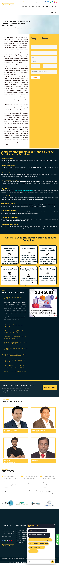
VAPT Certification (20, 545)
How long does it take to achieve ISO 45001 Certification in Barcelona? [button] (14, 343)
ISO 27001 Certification (22, 538)
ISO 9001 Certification (21, 530)
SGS (24, 135)
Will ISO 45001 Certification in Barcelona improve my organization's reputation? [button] (14, 366)
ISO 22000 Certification (22, 536)
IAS (21, 139)
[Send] (52, 561)
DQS (5, 137)
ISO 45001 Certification (22, 534)
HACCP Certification (21, 543)
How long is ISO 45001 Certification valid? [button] (14, 372)
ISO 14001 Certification (22, 532)
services (33, 6)
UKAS (6, 141)
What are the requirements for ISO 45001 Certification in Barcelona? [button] (14, 337)
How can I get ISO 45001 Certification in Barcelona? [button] (13, 360)
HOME (3, 28)
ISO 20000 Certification (22, 540)
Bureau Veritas (15, 137)
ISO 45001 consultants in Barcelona (22, 190)
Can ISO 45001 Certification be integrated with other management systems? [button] (14, 354)
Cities (43, 6)
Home (22, 6)
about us (27, 6)
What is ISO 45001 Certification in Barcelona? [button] (12, 298)
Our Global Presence (51, 6)
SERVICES (11, 28)
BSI (21, 135)
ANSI (13, 141)
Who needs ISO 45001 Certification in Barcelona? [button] (13, 325)
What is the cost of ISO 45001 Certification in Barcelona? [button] (15, 349)
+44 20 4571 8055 (28, 2)
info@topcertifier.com (38, 2)
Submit (35, 77)
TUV (27, 135)
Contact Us (53, 12)
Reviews (38, 6)
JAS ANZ (25, 139)
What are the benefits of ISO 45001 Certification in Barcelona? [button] (12, 331)
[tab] (15, 298)
